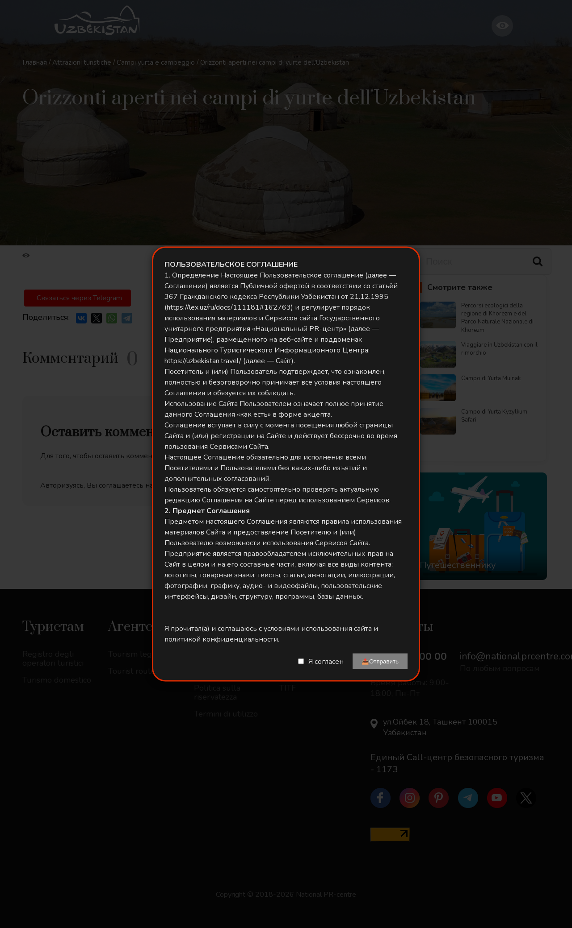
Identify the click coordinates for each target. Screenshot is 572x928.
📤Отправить (380, 661)
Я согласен (326, 661)
